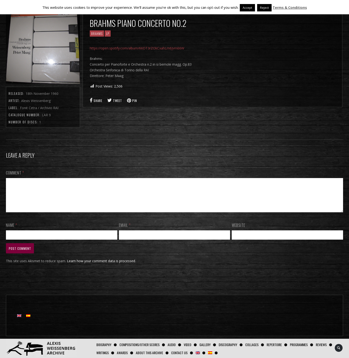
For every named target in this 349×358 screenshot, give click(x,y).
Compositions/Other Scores (139, 344)
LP (107, 33)
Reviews (321, 344)
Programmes (299, 344)
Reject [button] (264, 7)
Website (238, 231)
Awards (122, 352)
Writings (102, 352)
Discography (228, 344)
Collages (252, 344)
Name (11, 231)
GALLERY (205, 344)
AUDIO (172, 344)
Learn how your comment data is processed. (101, 266)
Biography (103, 344)
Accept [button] (247, 7)
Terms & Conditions (290, 7)
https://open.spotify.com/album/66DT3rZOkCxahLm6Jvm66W (137, 48)
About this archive (149, 352)
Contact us (179, 352)
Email (125, 231)
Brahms (97, 33)
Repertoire (274, 344)
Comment (15, 173)
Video (187, 344)
